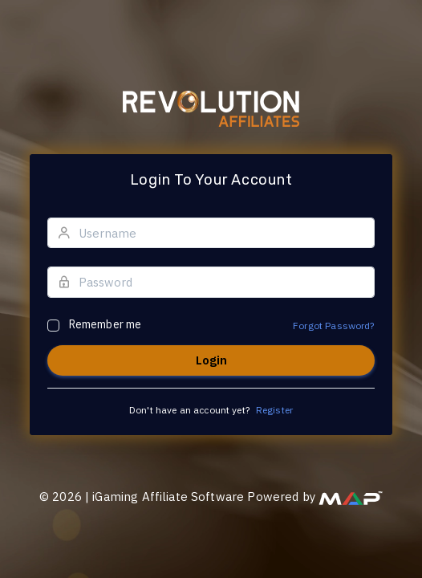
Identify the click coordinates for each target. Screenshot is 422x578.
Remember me (105, 324)
